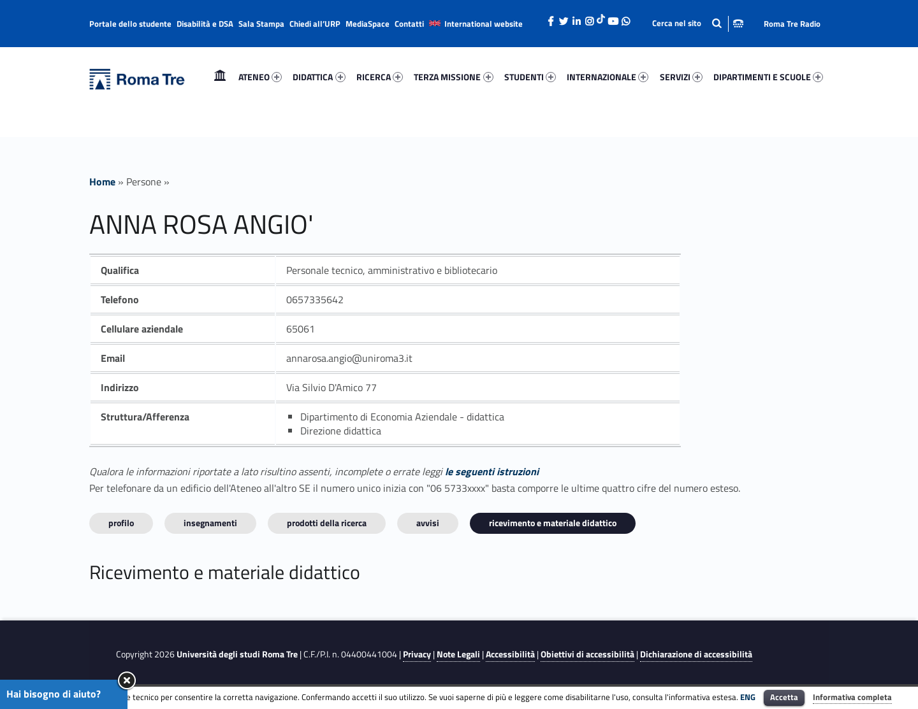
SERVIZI (681, 76)
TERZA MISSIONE (453, 76)
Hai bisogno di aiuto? (53, 693)
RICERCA (379, 76)
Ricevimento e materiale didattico (552, 522)
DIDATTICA (319, 76)
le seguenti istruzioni (492, 471)
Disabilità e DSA (205, 23)
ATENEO (260, 76)
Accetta (784, 697)
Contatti (409, 23)
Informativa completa (852, 697)
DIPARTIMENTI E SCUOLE (768, 76)
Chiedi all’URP (314, 23)
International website (483, 23)
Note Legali (458, 654)
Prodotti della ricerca (327, 522)
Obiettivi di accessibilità (587, 654)
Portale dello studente (130, 23)
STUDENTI (530, 76)
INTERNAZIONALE (607, 76)
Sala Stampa (261, 23)
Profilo (121, 522)
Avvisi (427, 522)
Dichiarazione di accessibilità (696, 654)
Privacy (417, 654)
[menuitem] (220, 77)
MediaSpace (368, 23)
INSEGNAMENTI (210, 522)
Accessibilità (510, 654)
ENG (747, 697)
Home (220, 77)
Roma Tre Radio (792, 23)
